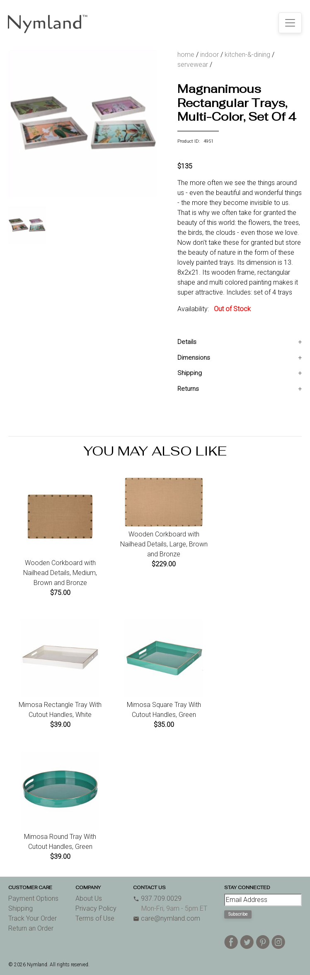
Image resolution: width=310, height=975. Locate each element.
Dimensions (193, 357)
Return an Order (30, 928)
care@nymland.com (166, 918)
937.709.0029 (157, 898)
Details (186, 342)
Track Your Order (32, 918)
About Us (88, 898)
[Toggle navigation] (290, 22)
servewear (192, 64)
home (185, 54)
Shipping (189, 373)
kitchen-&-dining (247, 54)
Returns (188, 388)
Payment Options (33, 898)
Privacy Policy (95, 908)
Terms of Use (94, 918)
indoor (209, 54)
